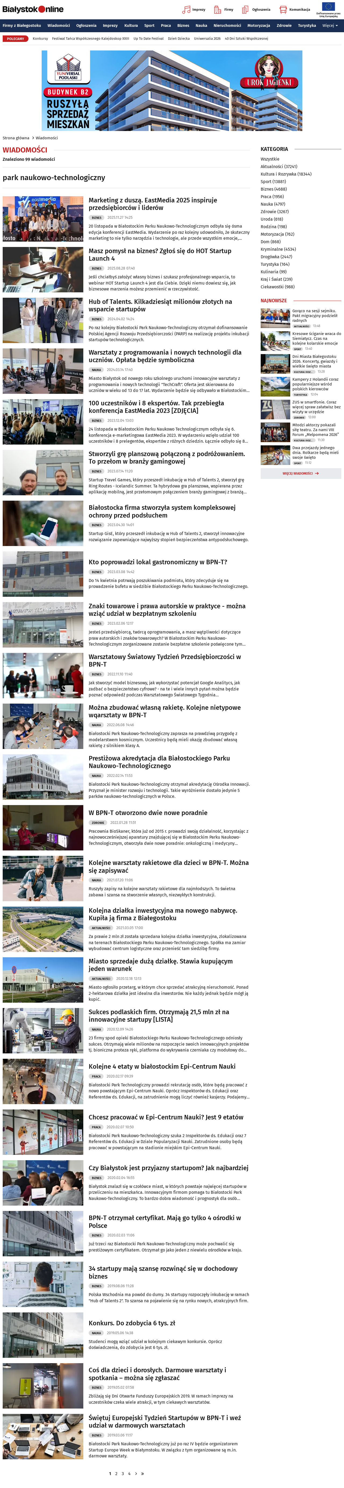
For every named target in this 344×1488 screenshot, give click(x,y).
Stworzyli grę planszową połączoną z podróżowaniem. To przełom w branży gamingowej (167, 457)
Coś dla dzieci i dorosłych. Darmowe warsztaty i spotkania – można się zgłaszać (157, 1374)
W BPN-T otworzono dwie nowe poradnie (148, 813)
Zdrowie (284, 25)
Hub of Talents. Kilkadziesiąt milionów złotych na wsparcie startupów (160, 305)
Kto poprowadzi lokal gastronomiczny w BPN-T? (158, 562)
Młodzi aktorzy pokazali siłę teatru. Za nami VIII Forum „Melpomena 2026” (315, 430)
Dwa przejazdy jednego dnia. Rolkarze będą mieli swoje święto (315, 452)
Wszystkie (270, 159)
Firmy (223, 10)
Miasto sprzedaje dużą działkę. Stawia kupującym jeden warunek (161, 965)
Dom (265, 241)
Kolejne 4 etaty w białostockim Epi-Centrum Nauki (162, 1066)
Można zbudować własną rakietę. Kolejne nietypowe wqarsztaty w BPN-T (165, 711)
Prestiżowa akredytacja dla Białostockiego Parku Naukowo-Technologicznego (159, 762)
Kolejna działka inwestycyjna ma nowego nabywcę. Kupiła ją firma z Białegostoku (163, 914)
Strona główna (16, 138)
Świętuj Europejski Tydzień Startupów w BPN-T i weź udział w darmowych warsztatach (165, 1421)
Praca (166, 25)
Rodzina (269, 226)
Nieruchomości (227, 25)
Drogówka (270, 256)
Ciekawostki (272, 286)
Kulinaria (269, 271)
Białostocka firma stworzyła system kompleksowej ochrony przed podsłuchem (162, 511)
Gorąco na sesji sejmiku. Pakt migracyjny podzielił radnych (315, 315)
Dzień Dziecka (179, 38)
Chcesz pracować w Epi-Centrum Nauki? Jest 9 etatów (166, 1117)
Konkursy (40, 38)
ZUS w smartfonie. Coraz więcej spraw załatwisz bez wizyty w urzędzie (316, 407)
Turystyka (307, 25)
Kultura (131, 25)
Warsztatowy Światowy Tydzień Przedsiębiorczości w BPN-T (165, 660)
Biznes (183, 25)
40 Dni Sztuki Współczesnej (246, 38)
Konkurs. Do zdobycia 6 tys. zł (132, 1323)
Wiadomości (59, 25)
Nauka (201, 25)
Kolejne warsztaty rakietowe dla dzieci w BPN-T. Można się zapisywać (169, 866)
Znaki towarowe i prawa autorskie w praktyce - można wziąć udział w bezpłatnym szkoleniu (167, 610)
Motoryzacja (259, 25)
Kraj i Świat (271, 279)
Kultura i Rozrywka (278, 174)
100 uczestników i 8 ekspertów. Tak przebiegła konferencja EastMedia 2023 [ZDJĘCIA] (156, 407)
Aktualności (101, 928)
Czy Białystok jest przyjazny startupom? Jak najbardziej (169, 1168)
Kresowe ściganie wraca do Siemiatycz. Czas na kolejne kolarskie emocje (316, 338)
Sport (149, 25)
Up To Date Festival (149, 38)
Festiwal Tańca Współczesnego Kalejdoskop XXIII (90, 38)
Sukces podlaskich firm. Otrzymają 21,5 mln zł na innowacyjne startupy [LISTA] (159, 1016)
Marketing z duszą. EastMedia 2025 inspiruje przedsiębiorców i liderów (153, 204)
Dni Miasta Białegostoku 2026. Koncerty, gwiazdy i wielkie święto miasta (314, 361)
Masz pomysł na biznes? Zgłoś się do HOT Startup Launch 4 (160, 255)
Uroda (267, 219)
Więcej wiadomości (298, 473)
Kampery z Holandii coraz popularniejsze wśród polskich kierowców (315, 384)
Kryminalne (272, 249)
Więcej (330, 25)
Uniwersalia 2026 (207, 38)
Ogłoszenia (256, 10)
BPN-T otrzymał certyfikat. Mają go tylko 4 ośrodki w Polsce (165, 1221)
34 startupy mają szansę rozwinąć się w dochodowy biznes (163, 1272)
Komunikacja (294, 10)
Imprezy (193, 10)
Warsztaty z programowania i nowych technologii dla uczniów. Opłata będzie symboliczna (165, 356)
